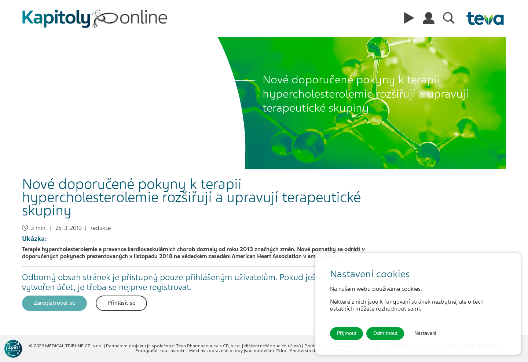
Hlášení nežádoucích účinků (273, 345)
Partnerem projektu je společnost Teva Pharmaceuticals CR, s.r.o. (174, 345)
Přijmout (346, 333)
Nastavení (425, 333)
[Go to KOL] (13, 348)
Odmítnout (385, 333)
